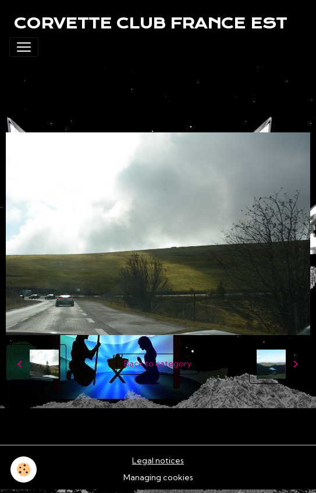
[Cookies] (23, 469)
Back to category (157, 363)
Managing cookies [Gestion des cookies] (158, 477)
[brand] (150, 23)
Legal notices (158, 460)
